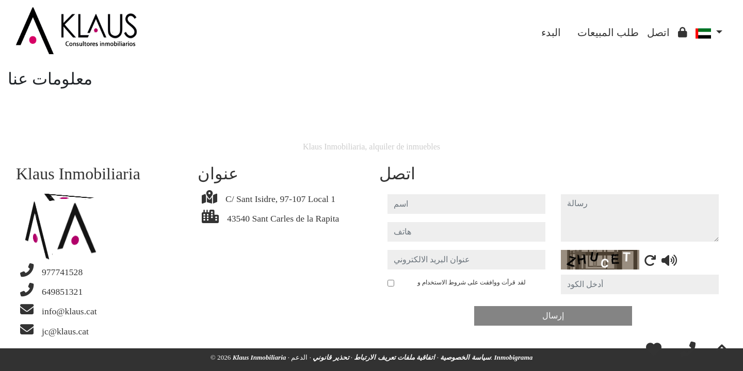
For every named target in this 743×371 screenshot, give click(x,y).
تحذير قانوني (330, 357)
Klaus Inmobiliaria (260, 357)
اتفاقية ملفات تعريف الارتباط (393, 357)
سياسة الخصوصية (465, 357)
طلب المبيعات (608, 32)
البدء (551, 32)
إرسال (553, 315)
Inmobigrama (513, 357)
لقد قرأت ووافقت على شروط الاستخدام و (462, 287)
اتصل (658, 32)
